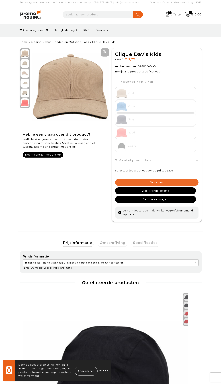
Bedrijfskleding (64, 30)
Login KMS (195, 2)
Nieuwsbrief (77, 334)
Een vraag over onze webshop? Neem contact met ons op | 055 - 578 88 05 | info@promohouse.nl (80, 2)
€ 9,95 (168, 296)
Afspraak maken (80, 341)
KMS (86, 30)
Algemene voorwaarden (175, 327)
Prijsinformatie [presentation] (80, 196)
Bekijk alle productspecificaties (138, 71)
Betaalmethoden (126, 334)
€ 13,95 (124, 296)
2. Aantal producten (133, 121)
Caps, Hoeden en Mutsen (62, 42)
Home (24, 42)
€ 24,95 (79, 296)
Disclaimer (166, 348)
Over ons (155, 2)
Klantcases (180, 2)
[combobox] (98, 14)
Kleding (36, 42)
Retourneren (123, 341)
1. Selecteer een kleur (134, 82)
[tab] (80, 195)
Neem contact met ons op (43, 154)
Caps (85, 42)
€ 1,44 (32, 296)
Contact (167, 2)
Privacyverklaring (171, 341)
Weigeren (103, 370)
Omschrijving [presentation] (112, 196)
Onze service (123, 348)
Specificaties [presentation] (142, 196)
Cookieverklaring (171, 334)
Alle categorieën (32, 30)
